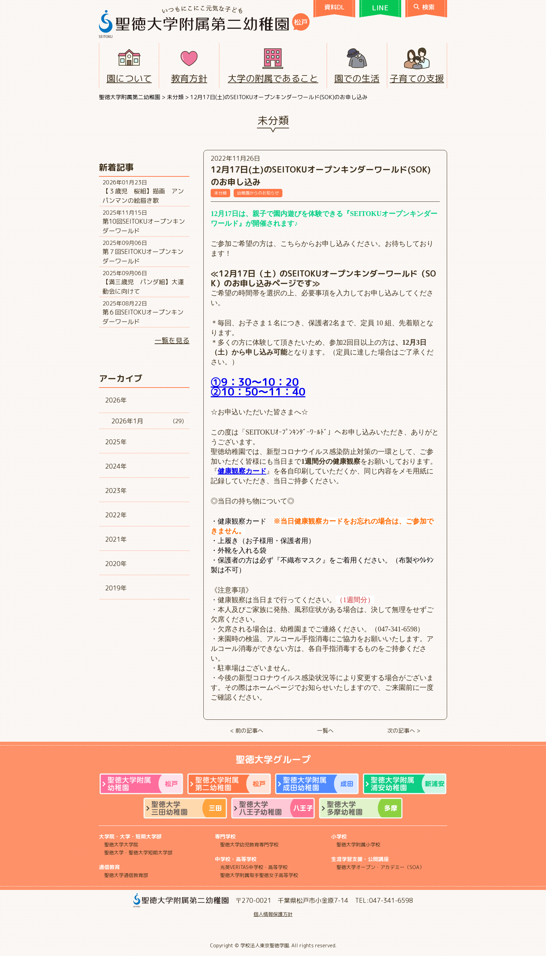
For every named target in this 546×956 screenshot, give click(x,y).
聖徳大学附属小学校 (358, 844)
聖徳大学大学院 (121, 844)
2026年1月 (127, 421)
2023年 (116, 490)
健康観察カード (242, 471)
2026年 (116, 400)
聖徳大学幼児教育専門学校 (249, 844)
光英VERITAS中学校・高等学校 (254, 867)
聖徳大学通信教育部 (126, 875)
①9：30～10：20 (255, 382)
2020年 (116, 563)
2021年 (116, 539)
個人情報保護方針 (273, 914)
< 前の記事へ (246, 730)
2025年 (116, 442)
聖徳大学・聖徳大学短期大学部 (138, 852)
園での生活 (357, 78)
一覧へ (325, 730)
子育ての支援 (417, 78)
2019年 (116, 588)
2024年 (116, 466)
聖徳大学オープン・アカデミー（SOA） (380, 867)
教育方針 (189, 78)
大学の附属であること (273, 78)
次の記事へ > (403, 730)
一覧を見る (172, 340)
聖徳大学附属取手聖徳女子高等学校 (259, 875)
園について (129, 78)
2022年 (116, 515)
